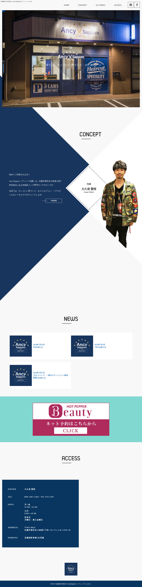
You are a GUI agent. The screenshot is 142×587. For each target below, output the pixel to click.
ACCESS (118, 5)
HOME (66, 5)
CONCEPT (82, 5)
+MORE (53, 201)
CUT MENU (100, 5)
